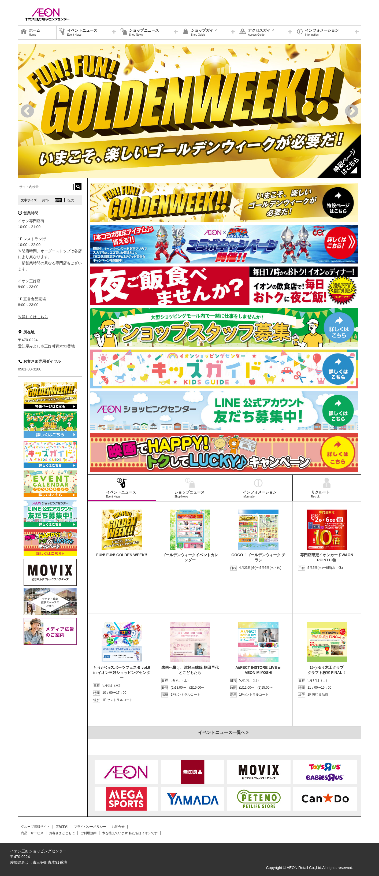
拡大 (71, 200)
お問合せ (118, 827)
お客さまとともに (62, 833)
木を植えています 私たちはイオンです (130, 833)
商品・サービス (32, 833)
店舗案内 (61, 827)
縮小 (45, 200)
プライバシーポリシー (90, 827)
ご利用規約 (88, 833)
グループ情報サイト (35, 827)
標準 (58, 200)
